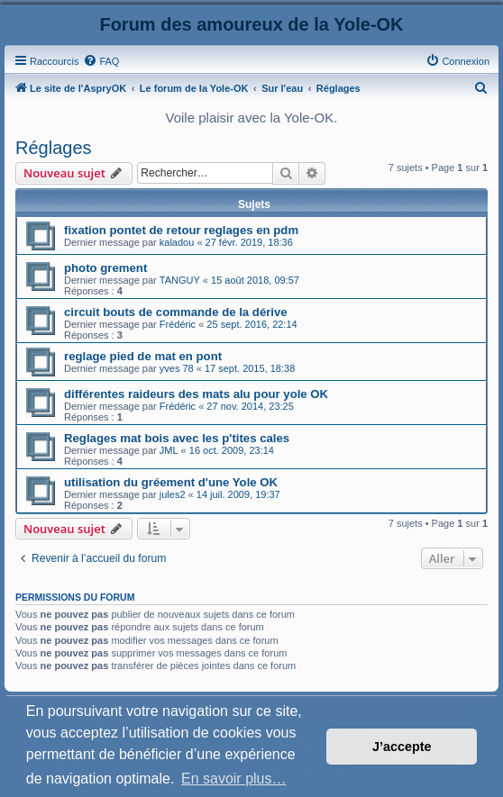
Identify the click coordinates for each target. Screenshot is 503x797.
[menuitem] (101, 61)
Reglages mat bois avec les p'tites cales (176, 438)
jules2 (173, 494)
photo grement (105, 268)
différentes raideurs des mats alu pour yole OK (196, 394)
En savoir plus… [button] (234, 778)
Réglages (53, 148)
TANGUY (180, 280)
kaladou (177, 242)
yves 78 (177, 368)
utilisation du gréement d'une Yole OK (171, 482)
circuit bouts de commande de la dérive (176, 312)
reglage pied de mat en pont (143, 356)
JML (169, 450)
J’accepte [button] (402, 746)
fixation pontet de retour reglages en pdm (181, 230)
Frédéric (178, 324)
